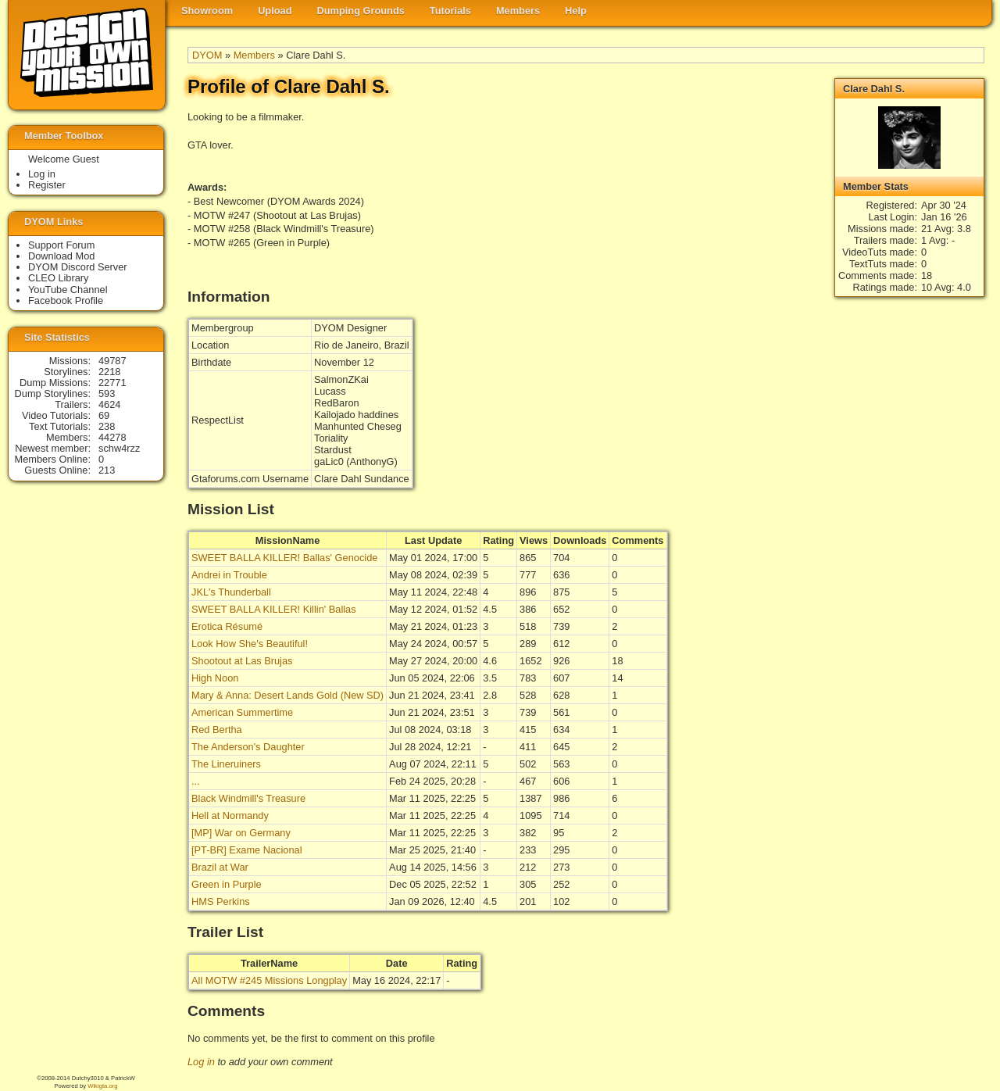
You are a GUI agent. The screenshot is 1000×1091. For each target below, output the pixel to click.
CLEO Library (58, 278)
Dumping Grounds (361, 10)
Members (518, 10)
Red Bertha (216, 729)
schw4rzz (119, 448)
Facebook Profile (65, 300)
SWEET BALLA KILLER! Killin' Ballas (273, 609)
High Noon (214, 678)
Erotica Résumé (226, 626)
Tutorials (450, 10)
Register (47, 185)
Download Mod (61, 256)
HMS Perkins (220, 901)
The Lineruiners (226, 764)
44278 (112, 437)
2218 (109, 371)
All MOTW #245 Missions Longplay (269, 980)
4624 (109, 404)
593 (106, 393)
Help (576, 10)
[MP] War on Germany (241, 833)
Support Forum (61, 245)
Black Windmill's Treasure (248, 798)
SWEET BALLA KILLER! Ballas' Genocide (284, 557)
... (195, 781)
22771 (112, 382)
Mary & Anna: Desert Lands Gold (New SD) (287, 695)
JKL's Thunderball (231, 592)
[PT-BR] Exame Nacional (246, 850)
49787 (112, 361)
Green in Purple (226, 884)
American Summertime (242, 712)
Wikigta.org (102, 1085)
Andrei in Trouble (229, 575)
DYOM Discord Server (77, 267)
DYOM (207, 55)
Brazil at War (219, 867)
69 (103, 415)
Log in (201, 1062)
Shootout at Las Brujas (241, 661)
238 (106, 426)
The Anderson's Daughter (248, 747)
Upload (274, 10)
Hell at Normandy (230, 815)
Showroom (207, 10)
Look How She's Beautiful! (249, 643)
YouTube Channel (68, 289)
